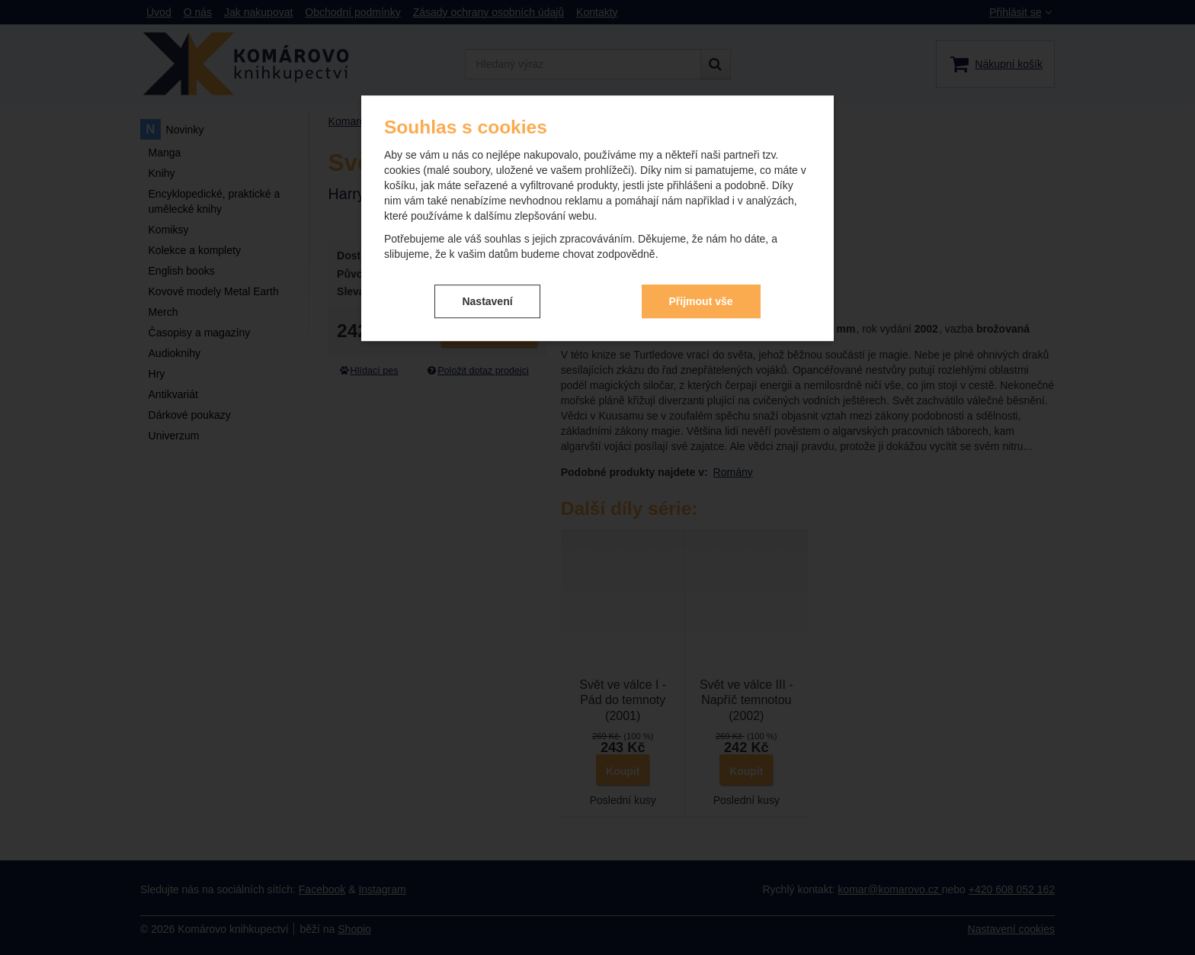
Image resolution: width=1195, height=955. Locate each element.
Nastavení (487, 301)
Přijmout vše (701, 301)
